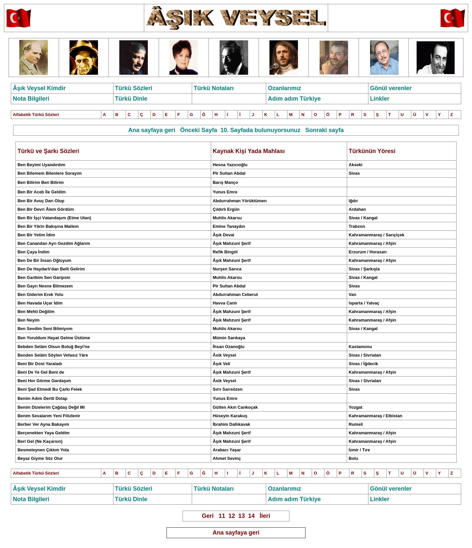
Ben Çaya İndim (33, 251)
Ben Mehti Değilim (35, 311)
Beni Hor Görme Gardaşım (44, 380)
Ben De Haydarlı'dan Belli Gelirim (51, 268)
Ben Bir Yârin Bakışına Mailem (48, 226)
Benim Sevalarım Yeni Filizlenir (48, 415)
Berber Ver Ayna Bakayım (43, 424)
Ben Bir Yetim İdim (36, 234)
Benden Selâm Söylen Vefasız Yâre (52, 355)
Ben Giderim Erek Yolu (40, 294)
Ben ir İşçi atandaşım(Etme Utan (53, 217)
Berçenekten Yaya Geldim (43, 432)
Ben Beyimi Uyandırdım (41, 164)
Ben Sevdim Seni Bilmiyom (44, 328)
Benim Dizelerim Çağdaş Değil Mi (51, 407)
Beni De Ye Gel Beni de (40, 372)
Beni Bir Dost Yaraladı (39, 363)
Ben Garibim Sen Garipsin (43, 277)
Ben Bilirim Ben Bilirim (40, 182)
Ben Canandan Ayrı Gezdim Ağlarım (53, 243)
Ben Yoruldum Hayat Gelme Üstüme (53, 337)
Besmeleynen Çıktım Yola (43, 449)
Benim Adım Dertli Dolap (42, 398)
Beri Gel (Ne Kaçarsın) (39, 441)
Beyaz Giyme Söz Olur (40, 458)
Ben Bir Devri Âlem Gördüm (45, 209)
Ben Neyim (28, 320)
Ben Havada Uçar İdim (39, 303)
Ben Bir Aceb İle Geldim (41, 191)
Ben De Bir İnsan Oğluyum (44, 260)
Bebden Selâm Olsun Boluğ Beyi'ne (53, 346)
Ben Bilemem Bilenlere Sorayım (49, 173)
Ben (40, 200)
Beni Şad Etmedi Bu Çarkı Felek (49, 389)
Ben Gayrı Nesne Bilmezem (44, 286)
